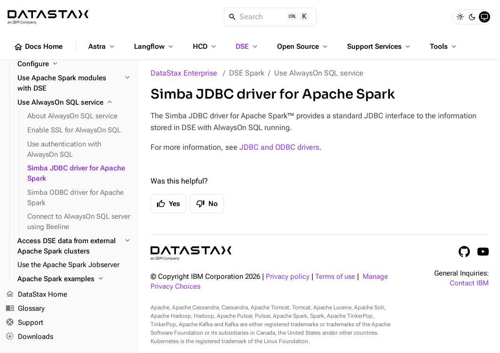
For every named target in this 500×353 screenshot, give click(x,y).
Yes (168, 204)
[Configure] (74, 64)
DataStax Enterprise (184, 73)
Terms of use (335, 277)
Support (24, 323)
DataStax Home (36, 295)
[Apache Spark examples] (74, 279)
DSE (247, 46)
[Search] (270, 17)
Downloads (29, 336)
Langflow (154, 46)
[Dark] (472, 17)
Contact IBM (469, 283)
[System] (484, 17)
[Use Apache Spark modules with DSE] (74, 83)
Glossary (25, 309)
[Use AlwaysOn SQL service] (74, 103)
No (207, 204)
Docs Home (38, 47)
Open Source (303, 46)
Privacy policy (288, 277)
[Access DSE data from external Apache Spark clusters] (74, 246)
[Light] (460, 17)
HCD (205, 46)
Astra (102, 46)
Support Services (379, 46)
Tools (444, 46)
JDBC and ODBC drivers (279, 147)
